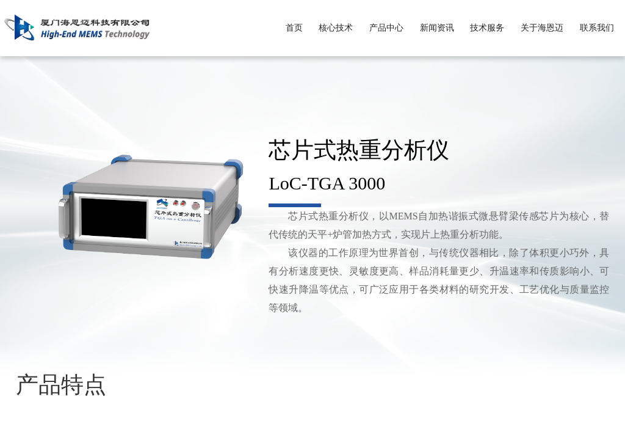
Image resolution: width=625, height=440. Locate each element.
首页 (294, 27)
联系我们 (597, 27)
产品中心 (386, 27)
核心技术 (336, 27)
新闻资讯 (437, 27)
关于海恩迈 (542, 27)
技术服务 (487, 27)
